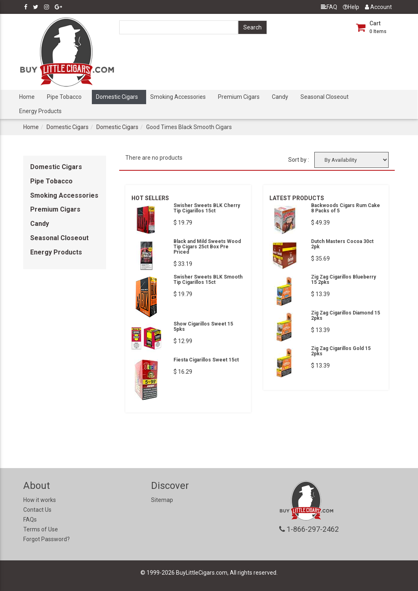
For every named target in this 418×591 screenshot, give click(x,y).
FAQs (30, 519)
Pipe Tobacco (64, 97)
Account (378, 7)
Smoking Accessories (178, 97)
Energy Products (40, 111)
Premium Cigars (239, 97)
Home (27, 97)
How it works (39, 500)
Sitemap (162, 500)
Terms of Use (40, 529)
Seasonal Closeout (324, 97)
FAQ (329, 7)
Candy (280, 97)
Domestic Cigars (117, 97)
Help (351, 7)
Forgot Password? (46, 539)
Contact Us (37, 509)
